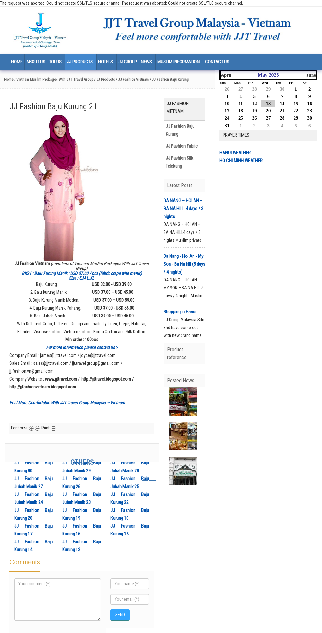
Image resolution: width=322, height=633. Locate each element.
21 (282, 110)
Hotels (105, 62)
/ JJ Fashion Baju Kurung (169, 79)
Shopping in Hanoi (180, 312)
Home (16, 62)
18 (240, 110)
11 (240, 103)
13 (268, 103)
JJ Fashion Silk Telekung (179, 162)
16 (309, 103)
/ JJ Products (104, 79)
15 (296, 103)
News (146, 62)
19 (254, 110)
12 (254, 103)
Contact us (217, 62)
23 (309, 110)
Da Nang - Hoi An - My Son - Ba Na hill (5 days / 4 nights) (184, 264)
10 (227, 103)
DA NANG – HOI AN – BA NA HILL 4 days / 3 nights (183, 208)
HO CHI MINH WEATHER (241, 160)
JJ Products (80, 62)
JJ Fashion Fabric (182, 146)
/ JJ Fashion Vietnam (132, 79)
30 (282, 89)
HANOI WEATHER (235, 153)
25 (240, 118)
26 (227, 89)
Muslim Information (178, 62)
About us (35, 62)
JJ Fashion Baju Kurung (180, 130)
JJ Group (127, 62)
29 (268, 89)
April (226, 75)
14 (282, 103)
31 (227, 125)
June (311, 75)
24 (227, 118)
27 (240, 89)
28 (254, 89)
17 (227, 110)
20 (268, 110)
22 (296, 110)
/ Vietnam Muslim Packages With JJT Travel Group (53, 79)
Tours (55, 62)
